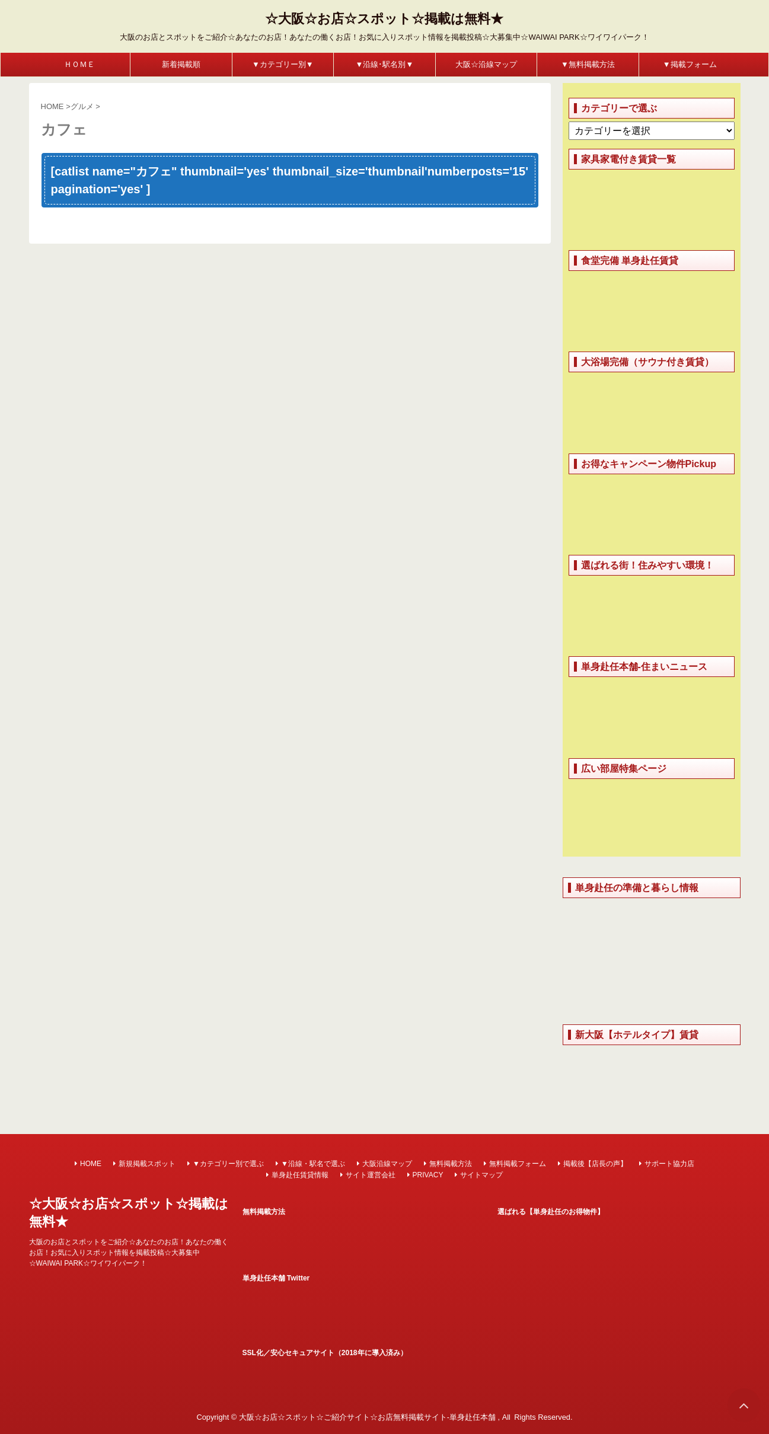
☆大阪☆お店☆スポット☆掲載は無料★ (384, 18)
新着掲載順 (181, 64)
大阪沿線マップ (387, 1164)
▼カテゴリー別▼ (283, 64)
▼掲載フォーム (690, 64)
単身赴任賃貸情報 (300, 1175)
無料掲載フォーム (517, 1164)
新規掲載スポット (147, 1164)
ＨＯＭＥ (79, 64)
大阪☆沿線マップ (486, 64)
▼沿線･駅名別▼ (385, 64)
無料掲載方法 (450, 1164)
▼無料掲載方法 (588, 64)
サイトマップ (481, 1175)
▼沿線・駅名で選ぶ (313, 1164)
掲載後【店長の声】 (595, 1164)
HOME (90, 1164)
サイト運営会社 (370, 1175)
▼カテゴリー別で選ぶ (228, 1164)
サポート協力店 (669, 1164)
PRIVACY (428, 1175)
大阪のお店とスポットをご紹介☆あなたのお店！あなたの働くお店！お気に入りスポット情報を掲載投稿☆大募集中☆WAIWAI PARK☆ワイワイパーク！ (128, 1252)
